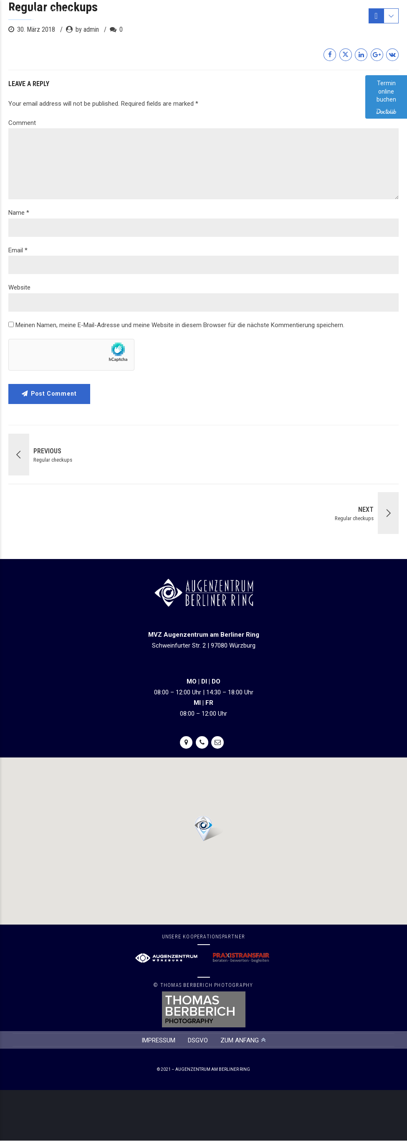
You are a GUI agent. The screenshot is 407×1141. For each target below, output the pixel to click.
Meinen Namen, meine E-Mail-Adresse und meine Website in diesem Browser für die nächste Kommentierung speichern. (179, 325)
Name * (18, 212)
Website (19, 287)
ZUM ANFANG (239, 1040)
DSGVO (198, 1040)
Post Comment (54, 394)
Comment (22, 123)
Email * (18, 250)
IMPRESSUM (158, 1040)
